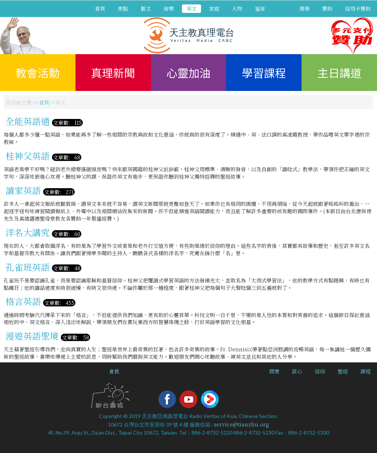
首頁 (100, 8)
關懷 (274, 371)
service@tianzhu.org (241, 424)
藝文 (146, 8)
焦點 (123, 8)
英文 (191, 8)
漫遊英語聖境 (32, 335)
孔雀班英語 (28, 266)
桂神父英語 (28, 155)
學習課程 (264, 72)
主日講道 (339, 72)
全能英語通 (28, 121)
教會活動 (37, 72)
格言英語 (23, 301)
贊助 (327, 8)
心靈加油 (188, 72)
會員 (114, 371)
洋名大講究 (28, 232)
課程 (365, 371)
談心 (297, 371)
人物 (237, 8)
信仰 (320, 371)
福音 (260, 8)
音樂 (168, 8)
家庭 (214, 8)
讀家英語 (23, 190)
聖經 (343, 371)
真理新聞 (113, 72)
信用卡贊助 (358, 8)
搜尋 (304, 8)
